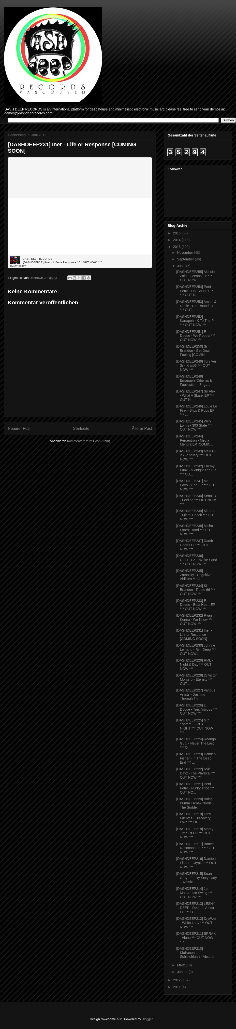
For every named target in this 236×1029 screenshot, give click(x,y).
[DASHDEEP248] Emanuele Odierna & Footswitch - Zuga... (194, 380)
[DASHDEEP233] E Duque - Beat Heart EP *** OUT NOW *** (195, 605)
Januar (183, 972)
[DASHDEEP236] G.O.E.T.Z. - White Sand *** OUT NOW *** (196, 560)
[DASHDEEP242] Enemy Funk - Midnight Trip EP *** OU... (196, 470)
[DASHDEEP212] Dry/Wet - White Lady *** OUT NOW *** (196, 923)
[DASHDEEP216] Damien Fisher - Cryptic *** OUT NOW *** (196, 863)
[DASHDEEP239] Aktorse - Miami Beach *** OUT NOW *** (195, 515)
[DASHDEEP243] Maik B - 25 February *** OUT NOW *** (196, 455)
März (181, 965)
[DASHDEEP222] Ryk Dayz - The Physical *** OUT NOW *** (195, 773)
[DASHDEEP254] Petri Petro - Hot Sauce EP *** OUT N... (194, 291)
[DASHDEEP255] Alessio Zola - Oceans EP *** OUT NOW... (195, 276)
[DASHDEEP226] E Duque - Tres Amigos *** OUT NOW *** (196, 709)
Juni (180, 266)
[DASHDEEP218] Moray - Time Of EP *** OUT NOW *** (196, 833)
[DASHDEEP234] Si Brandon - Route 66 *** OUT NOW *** (195, 590)
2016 (177, 233)
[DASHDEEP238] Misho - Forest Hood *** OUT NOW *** (195, 530)
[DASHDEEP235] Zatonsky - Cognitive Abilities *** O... (193, 575)
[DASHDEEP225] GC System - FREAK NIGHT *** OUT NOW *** (194, 726)
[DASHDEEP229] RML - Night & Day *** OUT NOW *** (194, 664)
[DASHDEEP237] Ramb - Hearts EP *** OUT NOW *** (195, 545)
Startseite (81, 428)
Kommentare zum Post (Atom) (88, 441)
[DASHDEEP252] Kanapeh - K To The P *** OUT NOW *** (195, 321)
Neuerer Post (19, 428)
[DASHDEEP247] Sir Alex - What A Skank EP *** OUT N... (196, 395)
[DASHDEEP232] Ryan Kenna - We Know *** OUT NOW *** (194, 619)
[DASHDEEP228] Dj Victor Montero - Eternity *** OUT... (196, 679)
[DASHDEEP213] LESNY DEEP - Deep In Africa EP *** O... (195, 908)
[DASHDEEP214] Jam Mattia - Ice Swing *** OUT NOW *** (194, 893)
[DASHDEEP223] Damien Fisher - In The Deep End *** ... (196, 758)
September (186, 259)
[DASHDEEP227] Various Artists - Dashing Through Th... (195, 694)
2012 (177, 980)
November (185, 253)
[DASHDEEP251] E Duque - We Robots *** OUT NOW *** (195, 336)
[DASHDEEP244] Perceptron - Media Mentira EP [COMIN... (194, 440)
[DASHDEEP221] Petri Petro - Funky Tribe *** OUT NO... (195, 788)
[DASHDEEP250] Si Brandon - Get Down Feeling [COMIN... (193, 350)
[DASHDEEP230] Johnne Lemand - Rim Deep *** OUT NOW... (196, 649)
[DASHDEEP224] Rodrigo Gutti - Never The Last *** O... (196, 743)
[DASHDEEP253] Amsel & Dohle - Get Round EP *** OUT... (196, 306)
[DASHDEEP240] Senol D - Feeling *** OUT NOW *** (196, 500)
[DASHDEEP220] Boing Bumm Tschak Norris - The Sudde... (195, 803)
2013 (177, 247)
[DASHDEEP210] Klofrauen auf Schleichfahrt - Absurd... (196, 953)
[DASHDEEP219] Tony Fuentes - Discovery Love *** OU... (193, 818)
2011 (177, 987)
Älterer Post (142, 428)
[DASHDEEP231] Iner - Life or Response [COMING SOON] (194, 634)
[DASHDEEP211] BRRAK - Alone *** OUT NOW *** (196, 938)
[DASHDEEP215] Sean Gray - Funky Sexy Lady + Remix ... (196, 878)
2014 (177, 240)
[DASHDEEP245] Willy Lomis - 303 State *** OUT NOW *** (194, 425)
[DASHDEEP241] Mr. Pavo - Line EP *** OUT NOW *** (196, 485)
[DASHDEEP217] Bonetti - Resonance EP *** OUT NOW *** (196, 848)
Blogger (147, 1019)
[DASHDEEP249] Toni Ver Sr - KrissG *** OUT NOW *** (196, 365)
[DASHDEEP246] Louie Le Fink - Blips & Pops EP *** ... (196, 410)
